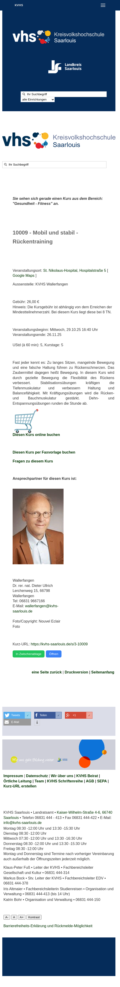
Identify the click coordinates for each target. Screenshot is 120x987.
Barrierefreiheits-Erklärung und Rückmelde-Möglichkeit (47, 926)
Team (39, 781)
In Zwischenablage (28, 654)
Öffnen (53, 654)
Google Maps (23, 275)
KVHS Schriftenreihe (65, 781)
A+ (22, 917)
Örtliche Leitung (17, 781)
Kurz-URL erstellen (19, 786)
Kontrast (34, 917)
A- (6, 917)
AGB (90, 781)
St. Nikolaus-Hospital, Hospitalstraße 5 (74, 270)
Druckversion (76, 672)
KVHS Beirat (87, 776)
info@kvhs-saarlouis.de (22, 823)
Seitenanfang (102, 672)
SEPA (102, 781)
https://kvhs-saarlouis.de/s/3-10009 (59, 644)
